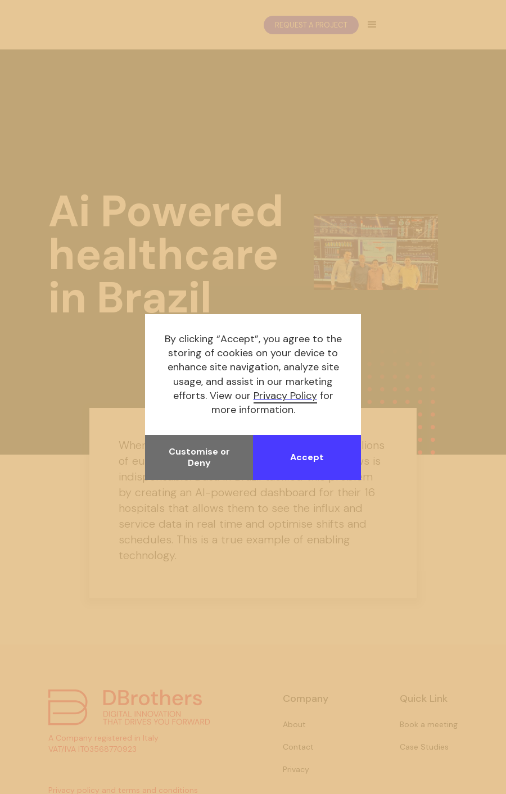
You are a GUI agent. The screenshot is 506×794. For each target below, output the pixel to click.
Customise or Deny (199, 457)
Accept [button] (307, 457)
